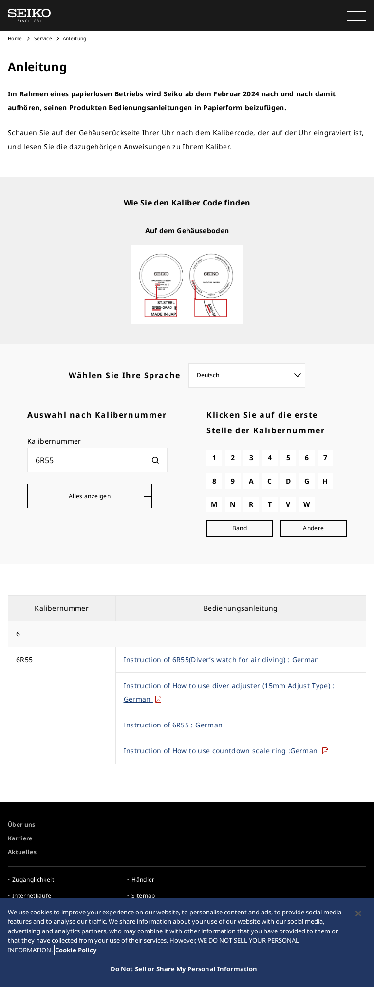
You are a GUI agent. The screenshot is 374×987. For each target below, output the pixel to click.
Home (15, 38)
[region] (187, 942)
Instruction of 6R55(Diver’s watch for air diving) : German (221, 659)
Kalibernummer (54, 441)
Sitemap (143, 896)
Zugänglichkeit (33, 879)
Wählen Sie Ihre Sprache (125, 375)
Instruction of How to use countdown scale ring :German (226, 750)
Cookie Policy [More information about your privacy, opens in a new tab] (75, 950)
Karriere (20, 838)
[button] (356, 15)
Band (239, 528)
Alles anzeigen (90, 496)
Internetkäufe (32, 896)
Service (42, 38)
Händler (142, 879)
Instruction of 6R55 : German (173, 724)
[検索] (155, 460)
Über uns (22, 824)
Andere (313, 528)
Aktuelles (22, 852)
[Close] (358, 913)
